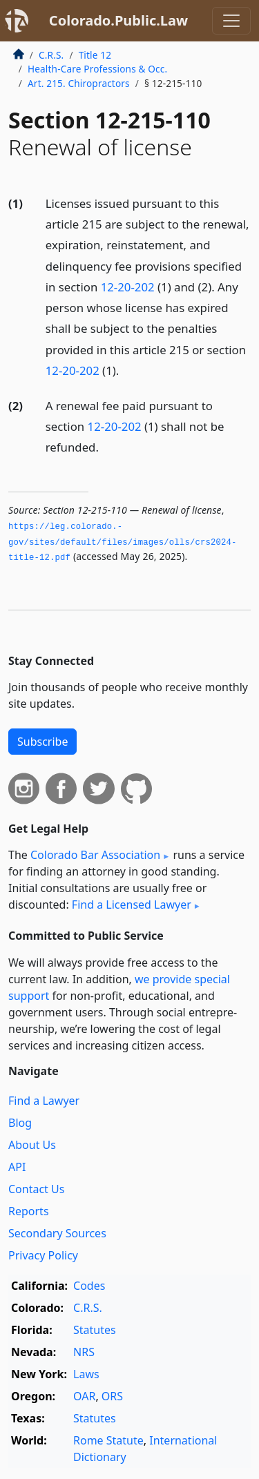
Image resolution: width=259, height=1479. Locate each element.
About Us (32, 1144)
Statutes (94, 1329)
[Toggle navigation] (231, 21)
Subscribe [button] (42, 741)
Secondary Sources (57, 1233)
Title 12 (95, 54)
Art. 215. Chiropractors (79, 83)
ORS (112, 1396)
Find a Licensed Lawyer (131, 904)
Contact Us (36, 1189)
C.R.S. (51, 54)
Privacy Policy (43, 1255)
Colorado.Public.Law (118, 20)
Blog (20, 1122)
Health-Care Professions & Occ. (97, 68)
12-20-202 (128, 287)
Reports (28, 1211)
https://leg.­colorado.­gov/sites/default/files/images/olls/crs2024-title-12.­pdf (122, 542)
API (17, 1166)
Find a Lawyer (43, 1100)
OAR (84, 1396)
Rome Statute (108, 1440)
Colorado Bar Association (95, 854)
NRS (84, 1352)
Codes (89, 1285)
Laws (86, 1374)
